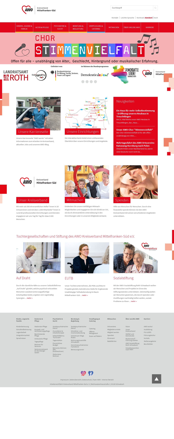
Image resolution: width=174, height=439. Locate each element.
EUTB (69, 278)
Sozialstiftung (123, 278)
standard (148, 17)
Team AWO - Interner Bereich (103, 380)
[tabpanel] (87, 58)
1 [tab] (78, 81)
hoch (156, 17)
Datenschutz (87, 380)
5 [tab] (95, 81)
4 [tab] (91, 81)
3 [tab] (87, 81)
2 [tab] (82, 81)
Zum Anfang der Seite (156, 378)
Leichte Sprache (127, 17)
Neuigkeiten (125, 101)
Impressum (64, 380)
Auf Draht (23, 278)
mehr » (30, 298)
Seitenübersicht (75, 380)
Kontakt (115, 17)
